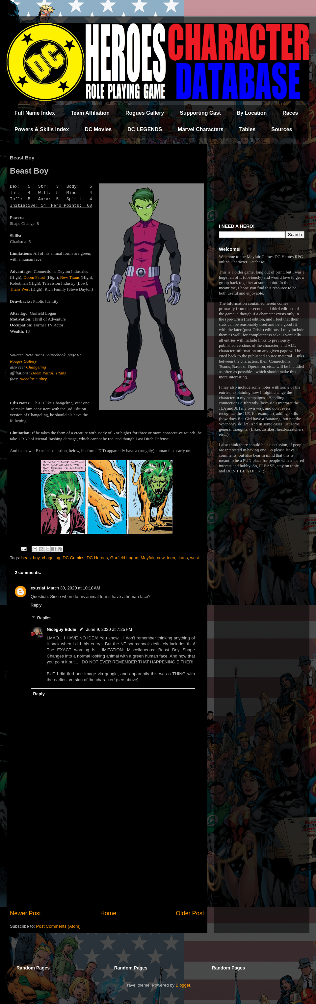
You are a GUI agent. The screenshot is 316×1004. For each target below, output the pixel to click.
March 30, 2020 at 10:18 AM (73, 588)
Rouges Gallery (23, 361)
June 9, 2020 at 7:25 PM (109, 629)
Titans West (20, 289)
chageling (51, 557)
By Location (252, 113)
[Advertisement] (107, 855)
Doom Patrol (34, 277)
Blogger (183, 985)
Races (290, 113)
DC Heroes (97, 557)
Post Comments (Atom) (58, 926)
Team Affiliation (90, 113)
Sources (281, 129)
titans (182, 557)
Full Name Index (34, 113)
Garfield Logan (124, 557)
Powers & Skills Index (41, 129)
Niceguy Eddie (61, 629)
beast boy (30, 557)
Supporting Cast (200, 113)
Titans (60, 373)
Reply (36, 605)
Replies (44, 617)
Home (108, 913)
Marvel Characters (201, 129)
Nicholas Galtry (33, 378)
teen (171, 557)
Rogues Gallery (144, 113)
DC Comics (73, 557)
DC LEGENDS (144, 129)
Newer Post (25, 913)
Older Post (190, 913)
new (160, 557)
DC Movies (98, 129)
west (194, 557)
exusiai (38, 588)
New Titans (70, 277)
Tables (247, 129)
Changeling (36, 367)
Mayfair (147, 557)
